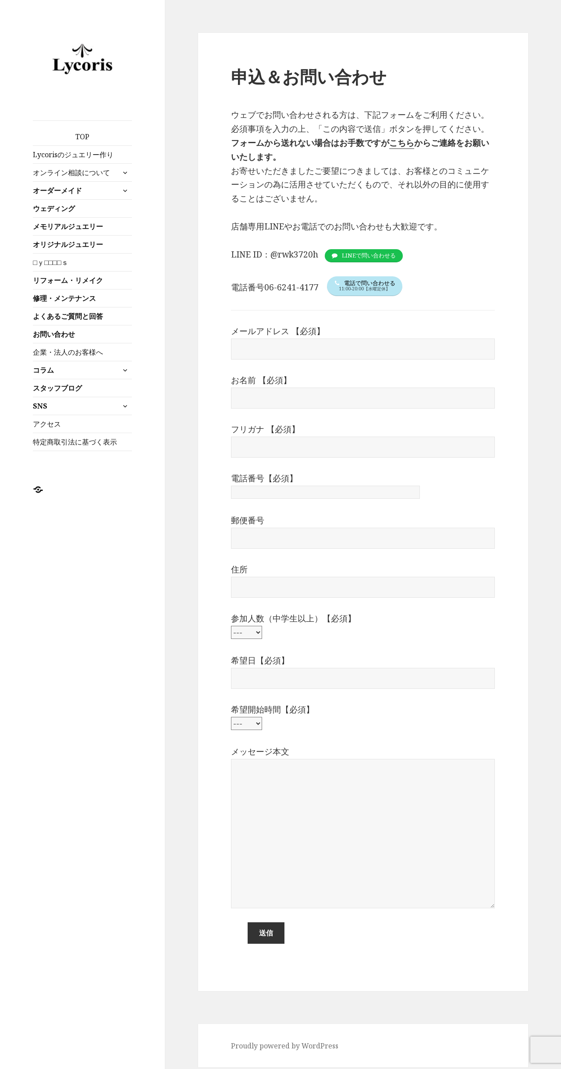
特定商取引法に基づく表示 (75, 442)
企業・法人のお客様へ (68, 352)
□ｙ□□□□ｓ (50, 262)
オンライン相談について (71, 172)
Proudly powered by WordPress (284, 1047)
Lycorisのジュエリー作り (73, 154)
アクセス (47, 424)
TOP (82, 136)
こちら (401, 142)
